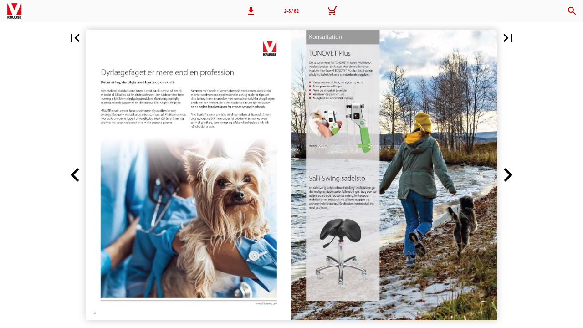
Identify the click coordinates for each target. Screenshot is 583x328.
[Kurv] (332, 11)
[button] (251, 11)
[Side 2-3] (291, 11)
